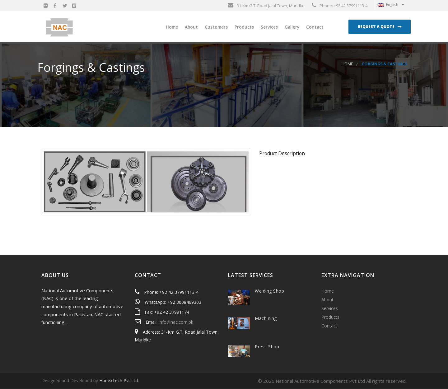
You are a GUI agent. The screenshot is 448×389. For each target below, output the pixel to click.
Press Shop (267, 347)
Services (268, 27)
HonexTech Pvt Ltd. (119, 381)
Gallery (291, 27)
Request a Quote (376, 26)
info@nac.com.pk (176, 322)
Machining (266, 319)
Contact (314, 27)
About (191, 27)
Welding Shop (269, 291)
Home (171, 27)
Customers (215, 27)
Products (243, 27)
